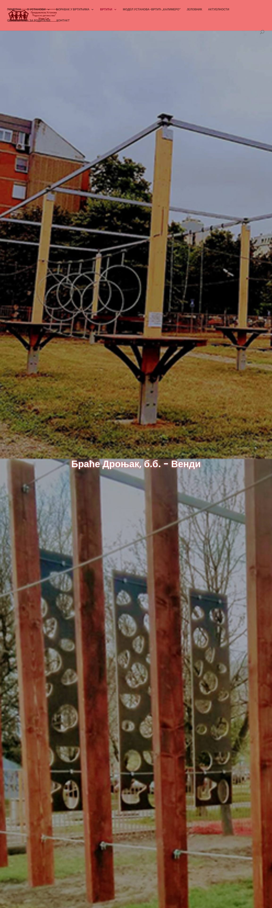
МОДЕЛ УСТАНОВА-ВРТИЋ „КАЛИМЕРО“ (152, 9)
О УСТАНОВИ (36, 9)
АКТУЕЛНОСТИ (218, 9)
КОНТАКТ (63, 20)
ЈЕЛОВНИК (194, 9)
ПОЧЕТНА (14, 9)
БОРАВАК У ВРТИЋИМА (72, 9)
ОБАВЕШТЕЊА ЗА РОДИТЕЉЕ (29, 20)
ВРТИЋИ (106, 9)
